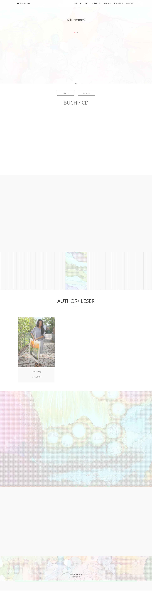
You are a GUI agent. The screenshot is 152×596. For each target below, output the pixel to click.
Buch (87, 5)
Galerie (78, 5)
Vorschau (118, 5)
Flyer (86, 94)
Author (107, 5)
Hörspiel (96, 5)
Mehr (65, 94)
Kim (23, 4)
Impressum (76, 577)
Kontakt (130, 5)
